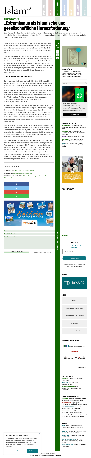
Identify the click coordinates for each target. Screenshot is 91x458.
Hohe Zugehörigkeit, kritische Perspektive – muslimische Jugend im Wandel (73, 145)
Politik (50, 8)
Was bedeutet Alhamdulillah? (73, 136)
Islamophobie (72, 74)
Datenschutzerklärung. (76, 266)
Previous (64, 356)
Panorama (64, 8)
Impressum (37, 455)
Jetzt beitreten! (74, 114)
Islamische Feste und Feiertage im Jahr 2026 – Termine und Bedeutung (73, 132)
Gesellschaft (57, 8)
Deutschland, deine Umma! (74, 316)
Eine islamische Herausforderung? (18, 173)
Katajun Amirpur (66, 76)
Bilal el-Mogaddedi (75, 71)
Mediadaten (51, 455)
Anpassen (10, 451)
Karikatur (79, 74)
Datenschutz (58, 455)
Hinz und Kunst (74, 331)
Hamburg (64, 74)
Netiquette (49, 240)
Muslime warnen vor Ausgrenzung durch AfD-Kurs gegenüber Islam (74, 127)
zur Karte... (65, 235)
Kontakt (32, 455)
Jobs (41, 455)
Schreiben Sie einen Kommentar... (29, 230)
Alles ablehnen (20, 451)
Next (84, 356)
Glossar (74, 300)
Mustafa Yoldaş (76, 76)
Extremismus (77, 73)
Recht (71, 8)
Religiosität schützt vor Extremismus (19, 170)
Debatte (84, 8)
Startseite (44, 8)
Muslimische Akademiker (74, 308)
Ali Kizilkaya (65, 71)
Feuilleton (78, 8)
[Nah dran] (39, 433)
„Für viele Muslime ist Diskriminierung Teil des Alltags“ (72, 441)
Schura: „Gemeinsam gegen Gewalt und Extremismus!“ (25, 177)
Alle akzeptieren (32, 451)
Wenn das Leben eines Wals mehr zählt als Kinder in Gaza (74, 432)
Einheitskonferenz (67, 73)
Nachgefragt (74, 323)
